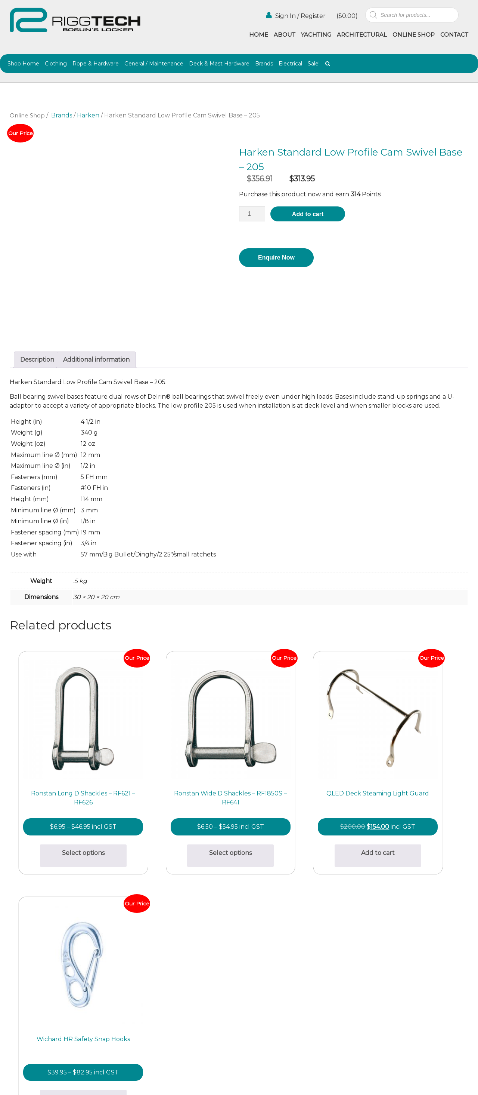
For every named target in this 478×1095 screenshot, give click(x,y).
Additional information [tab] (96, 359)
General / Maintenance (153, 63)
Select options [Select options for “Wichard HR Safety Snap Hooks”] (411, 820)
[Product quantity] (252, 213)
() (346, 15)
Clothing (56, 63)
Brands (264, 63)
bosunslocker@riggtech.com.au (160, 926)
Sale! (314, 63)
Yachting (316, 34)
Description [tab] (37, 359)
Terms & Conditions (309, 979)
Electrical (290, 63)
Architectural (362, 34)
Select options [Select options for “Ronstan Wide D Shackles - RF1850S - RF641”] (181, 820)
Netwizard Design (449, 1081)
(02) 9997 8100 (135, 1005)
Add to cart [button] (296, 829)
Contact (454, 34)
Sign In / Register (296, 15)
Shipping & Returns (252, 970)
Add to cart (307, 214)
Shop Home (23, 63)
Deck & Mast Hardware (219, 63)
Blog (306, 959)
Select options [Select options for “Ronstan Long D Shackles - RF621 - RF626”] (67, 820)
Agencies (312, 951)
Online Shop (413, 34)
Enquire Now (276, 257)
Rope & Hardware (95, 63)
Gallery (250, 951)
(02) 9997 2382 (135, 935)
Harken (88, 115)
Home (258, 34)
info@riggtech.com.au (146, 996)
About (284, 34)
